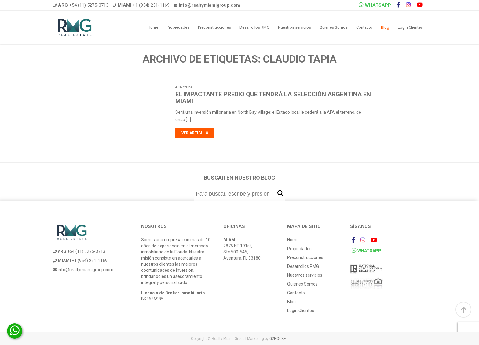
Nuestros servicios (294, 27)
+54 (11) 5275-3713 (80, 5)
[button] (280, 193)
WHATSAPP (375, 5)
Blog (385, 27)
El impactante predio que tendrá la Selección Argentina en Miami (273, 98)
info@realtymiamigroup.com (83, 269)
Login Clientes (410, 27)
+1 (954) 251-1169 (141, 5)
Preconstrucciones (214, 27)
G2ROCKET (278, 338)
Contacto (364, 27)
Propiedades (178, 27)
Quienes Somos (334, 27)
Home (153, 27)
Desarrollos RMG (254, 27)
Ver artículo (194, 133)
